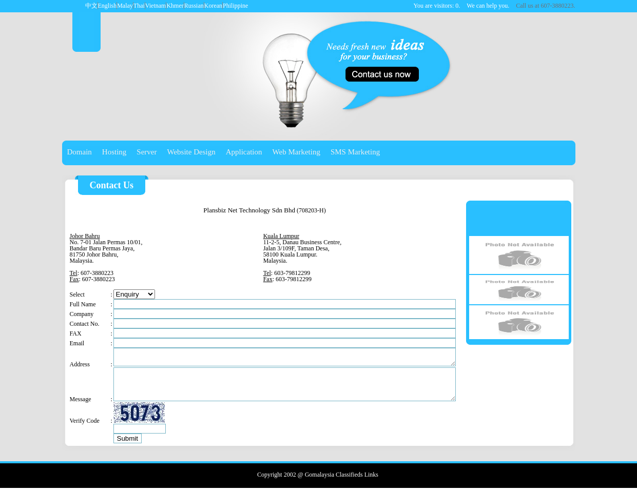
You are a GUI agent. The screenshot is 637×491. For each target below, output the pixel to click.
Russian (194, 5)
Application (244, 152)
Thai (139, 5)
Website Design (191, 152)
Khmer (174, 5)
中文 (91, 5)
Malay (125, 5)
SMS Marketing (355, 152)
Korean (213, 5)
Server (147, 152)
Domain (79, 152)
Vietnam (155, 5)
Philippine (235, 5)
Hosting (114, 152)
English (107, 5)
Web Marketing (296, 152)
